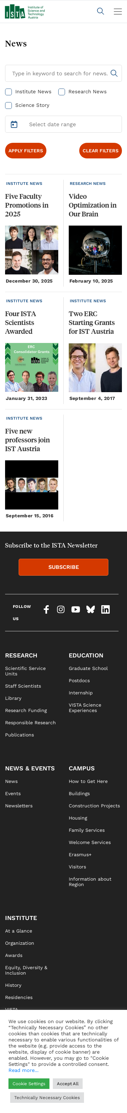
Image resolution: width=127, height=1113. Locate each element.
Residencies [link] (19, 997)
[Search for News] (63, 73)
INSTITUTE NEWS (24, 183)
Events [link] (13, 793)
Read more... (23, 1070)
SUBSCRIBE (63, 567)
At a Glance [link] (18, 931)
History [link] (13, 985)
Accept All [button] (68, 1083)
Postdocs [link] (79, 680)
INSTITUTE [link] (21, 917)
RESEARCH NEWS (88, 183)
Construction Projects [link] (94, 805)
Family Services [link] (87, 830)
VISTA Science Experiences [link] (85, 707)
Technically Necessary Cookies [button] (47, 1097)
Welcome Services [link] (90, 842)
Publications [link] (19, 734)
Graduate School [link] (88, 668)
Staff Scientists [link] (23, 686)
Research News (87, 92)
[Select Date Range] (63, 124)
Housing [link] (78, 818)
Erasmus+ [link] (80, 854)
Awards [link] (13, 955)
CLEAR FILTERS (101, 150)
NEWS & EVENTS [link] (30, 768)
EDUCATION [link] (86, 655)
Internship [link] (81, 692)
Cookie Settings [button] (29, 1083)
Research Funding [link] (26, 710)
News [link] (11, 781)
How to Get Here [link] (88, 781)
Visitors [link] (77, 866)
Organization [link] (19, 943)
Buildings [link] (79, 793)
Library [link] (13, 698)
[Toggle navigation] (118, 11)
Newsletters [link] (19, 805)
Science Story (32, 105)
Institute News (33, 92)
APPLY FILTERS (25, 150)
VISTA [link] (11, 1009)
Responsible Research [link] (30, 722)
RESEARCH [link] (21, 655)
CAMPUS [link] (82, 768)
